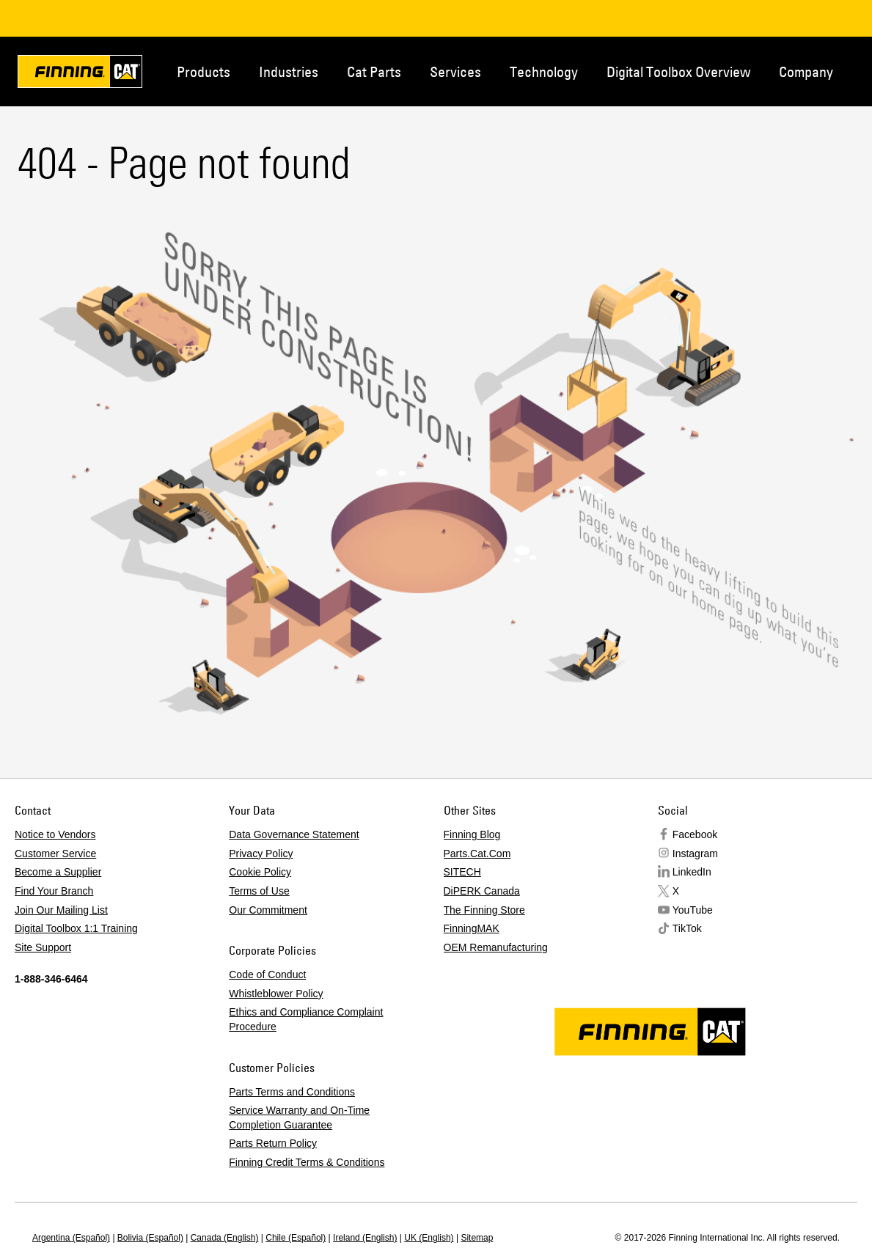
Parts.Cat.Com (477, 853)
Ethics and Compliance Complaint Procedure (306, 1019)
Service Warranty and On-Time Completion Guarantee (299, 1117)
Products (203, 71)
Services (455, 71)
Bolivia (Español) (150, 1238)
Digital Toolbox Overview (678, 71)
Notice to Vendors (55, 834)
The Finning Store (484, 910)
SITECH (462, 872)
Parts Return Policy (273, 1143)
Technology (544, 71)
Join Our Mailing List (61, 910)
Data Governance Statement (294, 834)
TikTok (687, 928)
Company (806, 71)
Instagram (695, 853)
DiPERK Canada (482, 891)
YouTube (693, 910)
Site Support (43, 947)
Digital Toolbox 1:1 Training (76, 928)
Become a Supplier (58, 872)
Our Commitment (268, 910)
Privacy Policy (261, 853)
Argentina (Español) (71, 1238)
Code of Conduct (267, 974)
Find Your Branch (54, 891)
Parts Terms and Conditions (292, 1092)
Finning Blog (472, 834)
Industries (288, 71)
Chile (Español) (295, 1238)
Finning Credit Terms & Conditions (306, 1162)
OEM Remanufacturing (496, 947)
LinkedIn (692, 872)
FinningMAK (471, 928)
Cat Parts (374, 71)
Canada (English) (225, 1238)
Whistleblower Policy (276, 993)
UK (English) (428, 1238)
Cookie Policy (260, 872)
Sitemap (477, 1238)
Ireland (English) (365, 1238)
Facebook (695, 834)
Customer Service (55, 853)
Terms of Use (259, 891)
